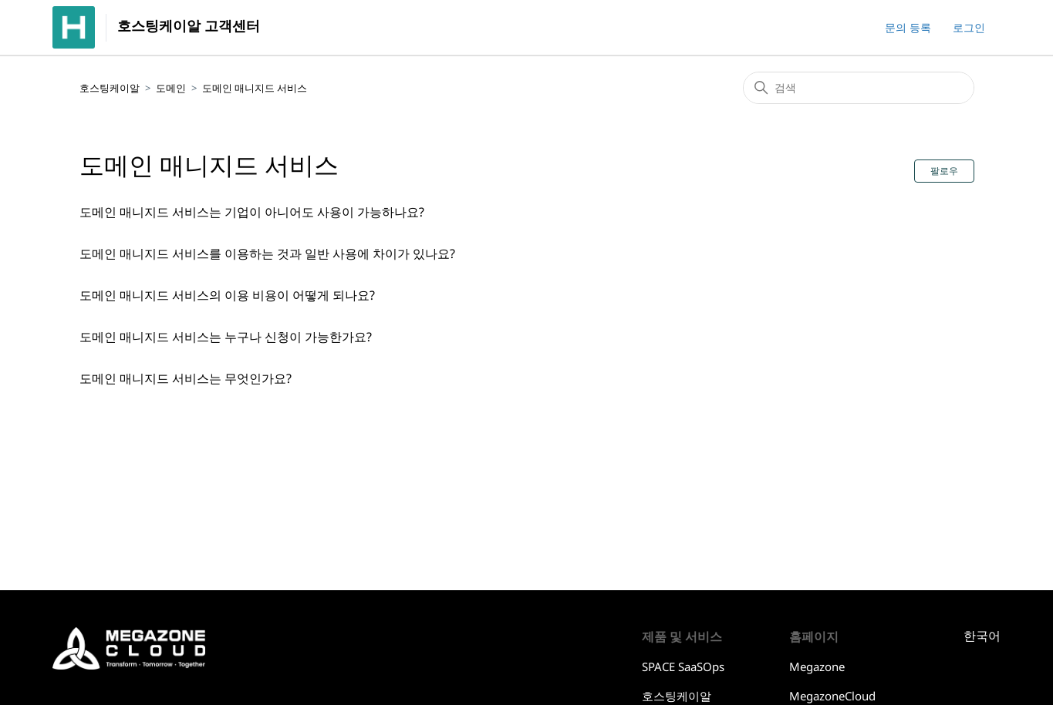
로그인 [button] (969, 27)
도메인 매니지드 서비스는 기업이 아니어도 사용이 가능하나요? (251, 211)
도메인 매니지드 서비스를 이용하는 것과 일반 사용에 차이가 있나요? (267, 253)
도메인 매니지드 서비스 (254, 88)
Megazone (817, 666)
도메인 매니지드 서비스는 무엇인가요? (185, 378)
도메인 (171, 88)
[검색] (859, 87)
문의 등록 (908, 27)
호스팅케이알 (109, 88)
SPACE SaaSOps (683, 666)
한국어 (982, 636)
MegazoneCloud (832, 695)
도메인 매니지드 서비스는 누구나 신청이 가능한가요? (225, 336)
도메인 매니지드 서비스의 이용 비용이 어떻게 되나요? (227, 295)
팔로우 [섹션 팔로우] (944, 171)
